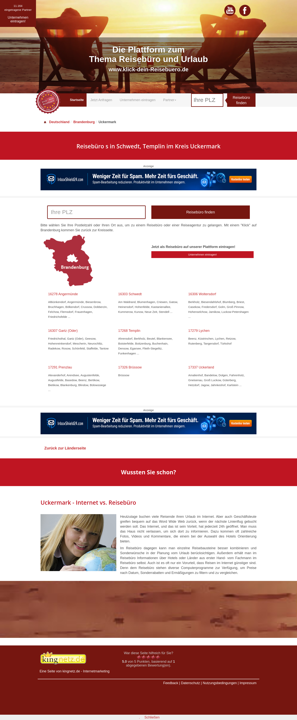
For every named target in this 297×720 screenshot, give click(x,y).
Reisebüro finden (241, 100)
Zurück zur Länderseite (65, 448)
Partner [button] (169, 100)
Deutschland (56, 122)
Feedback (170, 683)
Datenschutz (190, 683)
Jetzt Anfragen (101, 100)
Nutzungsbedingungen (220, 683)
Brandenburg (84, 122)
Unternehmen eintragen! (202, 254)
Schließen (151, 717)
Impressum (248, 683)
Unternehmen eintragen (138, 100)
